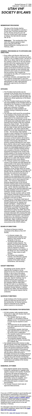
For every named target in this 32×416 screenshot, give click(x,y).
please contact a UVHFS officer (19, 397)
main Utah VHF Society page (15, 409)
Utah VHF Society (14, 413)
